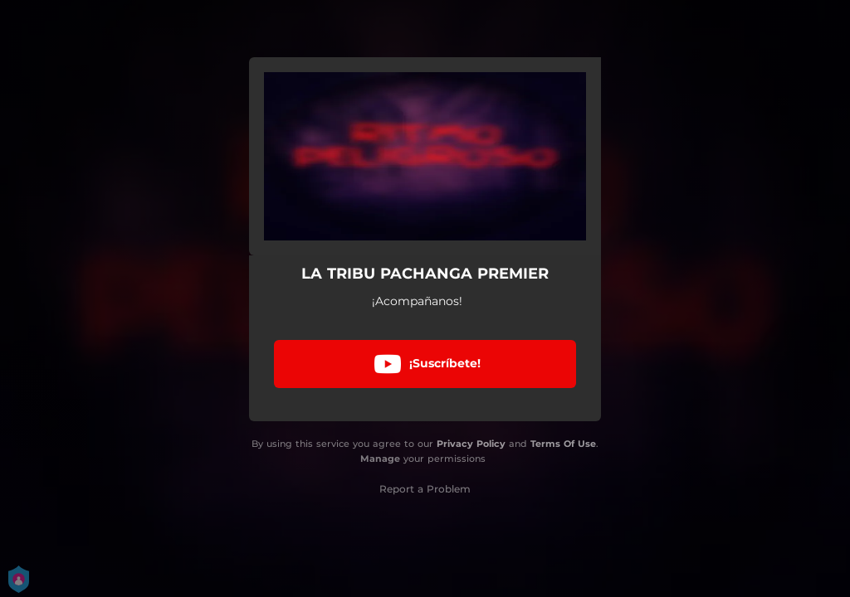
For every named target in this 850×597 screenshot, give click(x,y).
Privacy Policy (471, 443)
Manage (380, 458)
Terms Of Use (563, 443)
